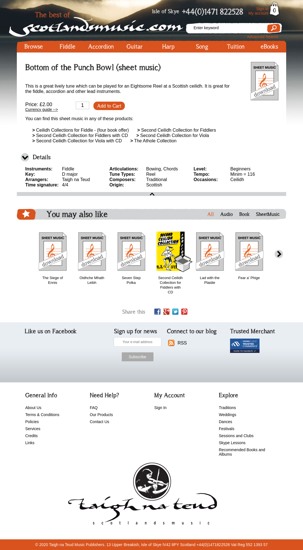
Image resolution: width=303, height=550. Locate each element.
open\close (151, 194)
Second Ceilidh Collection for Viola (172, 135)
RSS (182, 343)
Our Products (101, 414)
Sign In (262, 8)
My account (258, 13)
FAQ (94, 407)
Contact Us (99, 421)
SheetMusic (268, 214)
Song (202, 46)
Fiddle (67, 46)
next (279, 254)
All (210, 214)
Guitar (135, 46)
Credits (31, 435)
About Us (33, 407)
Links (30, 443)
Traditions (227, 407)
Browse (33, 46)
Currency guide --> (41, 109)
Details (41, 157)
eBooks (269, 46)
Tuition (236, 46)
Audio (226, 214)
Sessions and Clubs (236, 435)
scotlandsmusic (141, 495)
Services (32, 428)
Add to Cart (109, 106)
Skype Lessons (232, 443)
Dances (225, 421)
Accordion (101, 46)
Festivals (226, 428)
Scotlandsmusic (101, 22)
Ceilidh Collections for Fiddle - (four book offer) (80, 130)
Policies (32, 421)
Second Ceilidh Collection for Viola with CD (77, 140)
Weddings (227, 414)
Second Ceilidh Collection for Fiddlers (176, 130)
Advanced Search (262, 37)
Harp (168, 46)
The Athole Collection (153, 140)
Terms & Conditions (42, 414)
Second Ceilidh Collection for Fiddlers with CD (80, 135)
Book (244, 214)
